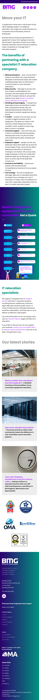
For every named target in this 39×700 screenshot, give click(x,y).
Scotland (4, 624)
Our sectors (5, 676)
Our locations (6, 678)
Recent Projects (14, 319)
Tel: (8, 591)
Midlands (4, 619)
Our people (5, 673)
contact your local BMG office (24, 327)
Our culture (5, 670)
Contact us (5, 683)
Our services (5, 665)
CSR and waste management (11, 696)
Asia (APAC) (5, 639)
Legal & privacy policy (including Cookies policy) (16, 692)
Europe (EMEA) (6, 634)
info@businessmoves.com (29, 2)
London (4, 614)
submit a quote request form (15, 330)
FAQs (3, 681)
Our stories (5, 668)
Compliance (5, 694)
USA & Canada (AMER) (8, 637)
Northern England (7, 622)
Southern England (7, 617)
